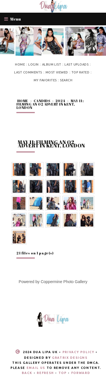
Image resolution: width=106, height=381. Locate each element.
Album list (51, 64)
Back (27, 373)
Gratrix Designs (70, 357)
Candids (42, 100)
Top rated (80, 72)
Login (33, 64)
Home (20, 64)
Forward (80, 373)
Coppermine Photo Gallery (64, 281)
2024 (60, 100)
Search (66, 80)
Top (63, 373)
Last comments (28, 72)
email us (36, 367)
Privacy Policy (78, 352)
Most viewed (57, 72)
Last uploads (76, 64)
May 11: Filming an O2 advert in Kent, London (50, 104)
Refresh (45, 373)
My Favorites (45, 80)
